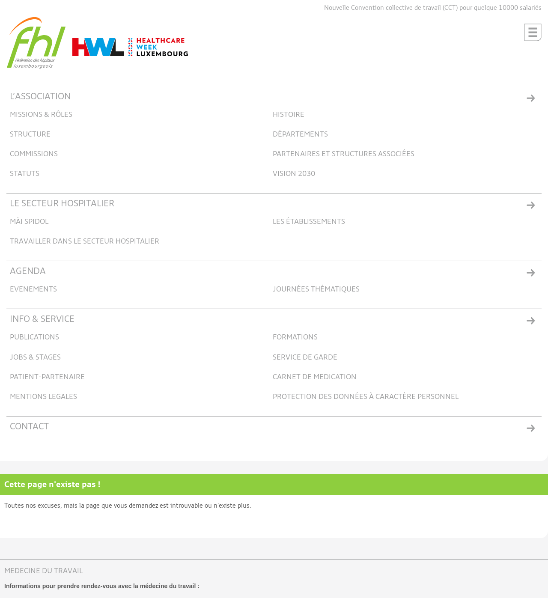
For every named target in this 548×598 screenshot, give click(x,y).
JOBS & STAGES (35, 357)
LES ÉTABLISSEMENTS (309, 222)
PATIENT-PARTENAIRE (47, 377)
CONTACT (29, 426)
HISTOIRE (288, 115)
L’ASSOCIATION (40, 96)
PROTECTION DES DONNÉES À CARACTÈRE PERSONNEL (366, 397)
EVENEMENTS (33, 289)
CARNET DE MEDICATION (315, 377)
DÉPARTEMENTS (300, 134)
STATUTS (24, 174)
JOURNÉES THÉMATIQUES (316, 289)
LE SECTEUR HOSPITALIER (62, 203)
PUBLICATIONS (34, 337)
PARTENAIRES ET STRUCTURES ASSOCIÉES (343, 154)
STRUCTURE (30, 134)
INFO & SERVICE (42, 319)
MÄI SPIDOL (29, 222)
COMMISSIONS (34, 154)
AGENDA (28, 271)
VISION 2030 (294, 174)
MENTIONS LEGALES (43, 397)
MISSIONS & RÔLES (41, 115)
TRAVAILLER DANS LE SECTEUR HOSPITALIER (84, 241)
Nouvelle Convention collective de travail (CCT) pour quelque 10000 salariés (433, 8)
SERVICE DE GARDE (305, 357)
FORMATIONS (295, 337)
